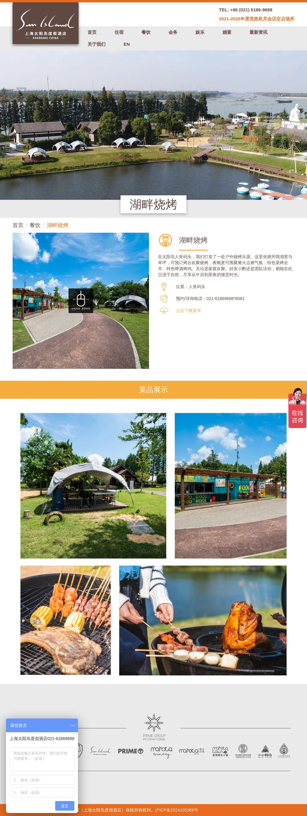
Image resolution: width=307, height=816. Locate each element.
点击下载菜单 (188, 310)
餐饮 (146, 32)
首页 (92, 32)
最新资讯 (258, 32)
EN (127, 44)
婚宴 (226, 32)
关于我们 (97, 44)
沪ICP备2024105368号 (176, 810)
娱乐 (199, 32)
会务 (172, 32)
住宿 (119, 32)
